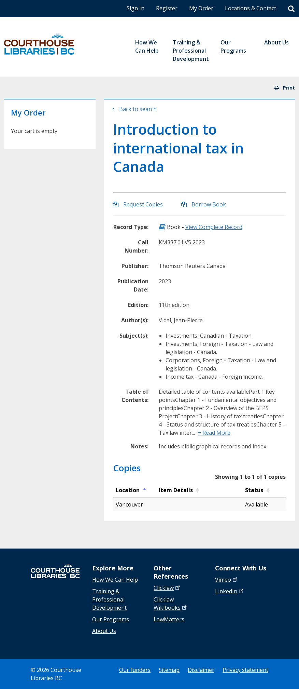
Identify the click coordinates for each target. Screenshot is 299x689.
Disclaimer (201, 670)
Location (128, 490)
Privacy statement (245, 670)
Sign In (135, 8)
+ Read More (214, 432)
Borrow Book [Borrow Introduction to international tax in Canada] (208, 204)
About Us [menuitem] (276, 42)
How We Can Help (115, 579)
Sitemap (169, 670)
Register (166, 8)
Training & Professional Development (109, 599)
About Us (104, 631)
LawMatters (169, 619)
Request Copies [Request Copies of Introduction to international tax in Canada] (143, 204)
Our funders (135, 670)
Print (284, 87)
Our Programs (110, 619)
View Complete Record (213, 227)
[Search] (291, 9)
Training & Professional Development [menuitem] (191, 51)
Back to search (138, 109)
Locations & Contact (250, 8)
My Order (201, 8)
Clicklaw (171, 603)
